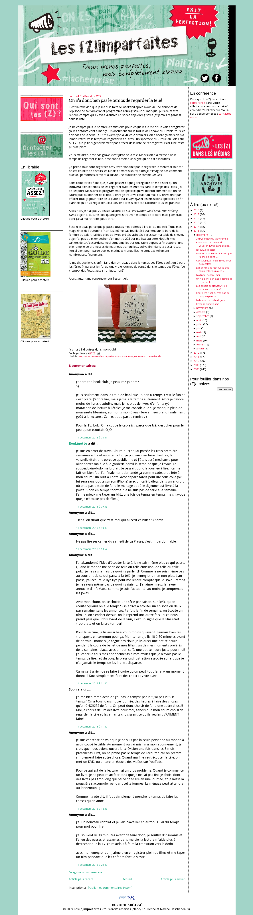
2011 (196, 356)
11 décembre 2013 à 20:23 (91, 864)
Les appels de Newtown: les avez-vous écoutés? (211, 287)
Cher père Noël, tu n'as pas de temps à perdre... (213, 294)
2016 (196, 218)
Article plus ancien (173, 879)
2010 (196, 360)
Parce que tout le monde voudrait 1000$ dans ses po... (213, 244)
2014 (196, 226)
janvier (200, 348)
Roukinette (78, 443)
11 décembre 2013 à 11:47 (91, 726)
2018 (196, 210)
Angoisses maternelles (91, 356)
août (199, 320)
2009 (196, 365)
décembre (202, 234)
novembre (202, 308)
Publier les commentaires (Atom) (110, 888)
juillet (199, 324)
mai (198, 332)
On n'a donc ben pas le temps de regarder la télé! (115, 100)
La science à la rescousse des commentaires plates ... (212, 269)
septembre (202, 316)
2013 (196, 230)
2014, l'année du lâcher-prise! (212, 238)
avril (198, 336)
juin (198, 328)
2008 (196, 369)
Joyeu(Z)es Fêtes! (205, 249)
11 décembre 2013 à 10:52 (91, 549)
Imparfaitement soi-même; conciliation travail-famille (133, 356)
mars (199, 340)
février (200, 344)
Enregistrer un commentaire (85, 872)
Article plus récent (81, 879)
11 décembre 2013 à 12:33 (91, 808)
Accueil (127, 879)
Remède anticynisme (207, 304)
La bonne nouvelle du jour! (211, 300)
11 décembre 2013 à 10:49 (91, 527)
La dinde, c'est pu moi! (208, 275)
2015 (196, 222)
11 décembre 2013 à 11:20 (91, 683)
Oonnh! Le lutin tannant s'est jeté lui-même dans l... (214, 255)
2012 (196, 352)
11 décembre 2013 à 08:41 (91, 437)
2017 (196, 214)
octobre (200, 312)
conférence (197, 102)
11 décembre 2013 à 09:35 (91, 506)
